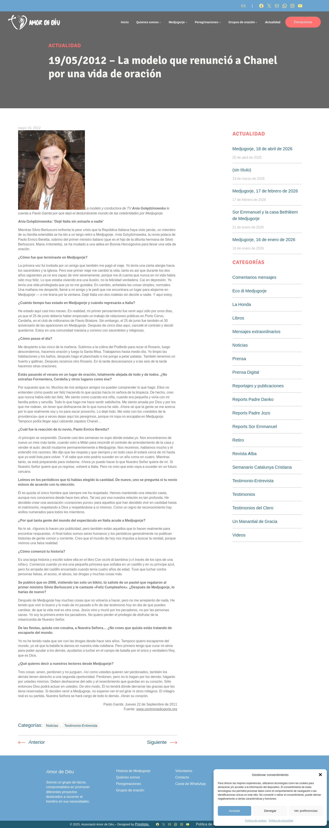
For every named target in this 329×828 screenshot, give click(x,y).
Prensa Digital (245, 372)
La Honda (241, 304)
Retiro (238, 440)
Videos (239, 535)
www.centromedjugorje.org (156, 709)
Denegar (270, 810)
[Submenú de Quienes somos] (160, 22)
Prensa (239, 358)
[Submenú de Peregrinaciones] (220, 22)
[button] (320, 774)
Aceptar (234, 810)
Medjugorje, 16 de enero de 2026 (263, 239)
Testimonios (243, 494)
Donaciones (303, 22)
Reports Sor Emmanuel (254, 426)
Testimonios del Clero (252, 507)
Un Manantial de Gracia (254, 521)
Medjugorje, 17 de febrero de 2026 (265, 191)
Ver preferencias (306, 810)
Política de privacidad (281, 820)
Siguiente (157, 742)
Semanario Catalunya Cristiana (262, 467)
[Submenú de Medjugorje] (186, 22)
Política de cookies (256, 820)
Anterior (36, 742)
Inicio (125, 22)
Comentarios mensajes (254, 277)
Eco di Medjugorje (249, 290)
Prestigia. (142, 824)
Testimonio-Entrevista (80, 725)
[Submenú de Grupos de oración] (256, 22)
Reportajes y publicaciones (258, 385)
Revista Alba (244, 453)
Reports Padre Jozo (251, 413)
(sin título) (241, 169)
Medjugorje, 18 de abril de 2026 (262, 148)
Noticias (52, 725)
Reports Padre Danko (253, 399)
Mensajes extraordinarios (256, 331)
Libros (238, 318)
